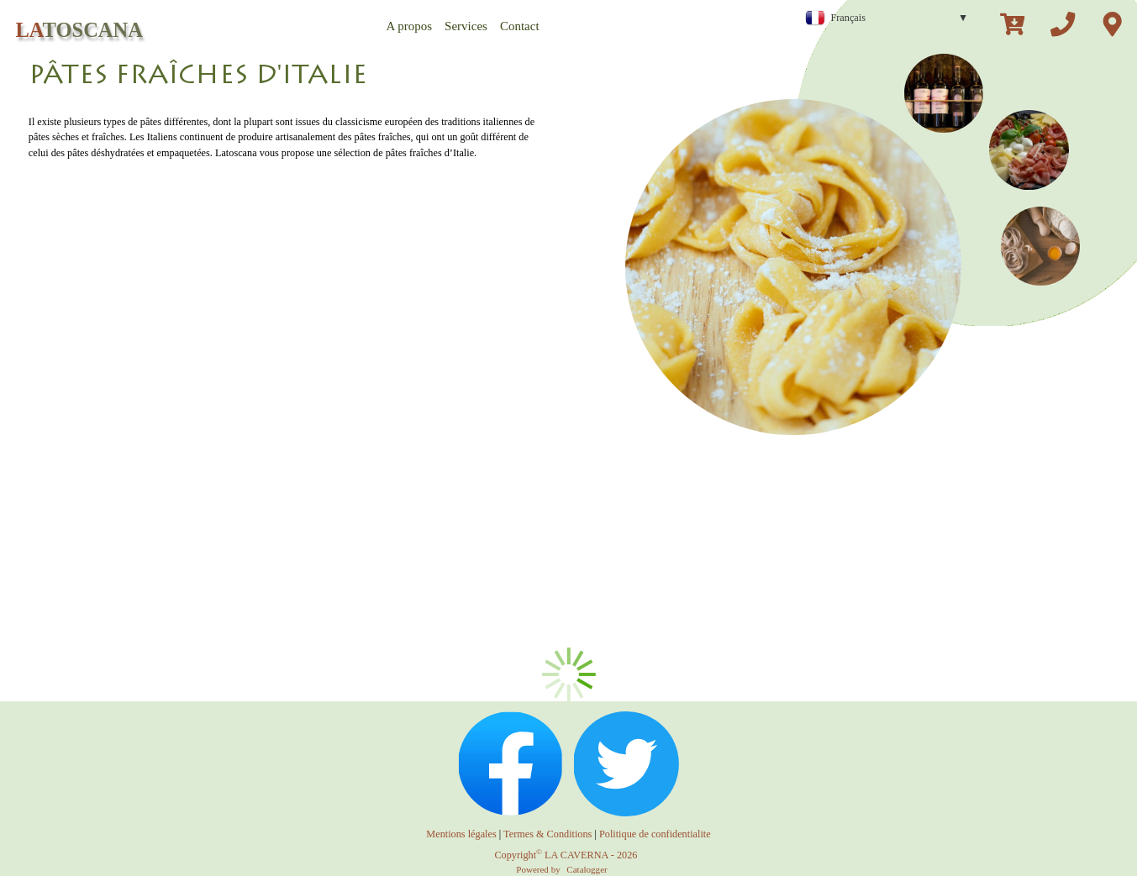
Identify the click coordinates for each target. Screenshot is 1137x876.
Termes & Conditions (547, 834)
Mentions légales (461, 834)
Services (466, 26)
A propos (410, 26)
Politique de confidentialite (655, 834)
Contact (520, 26)
